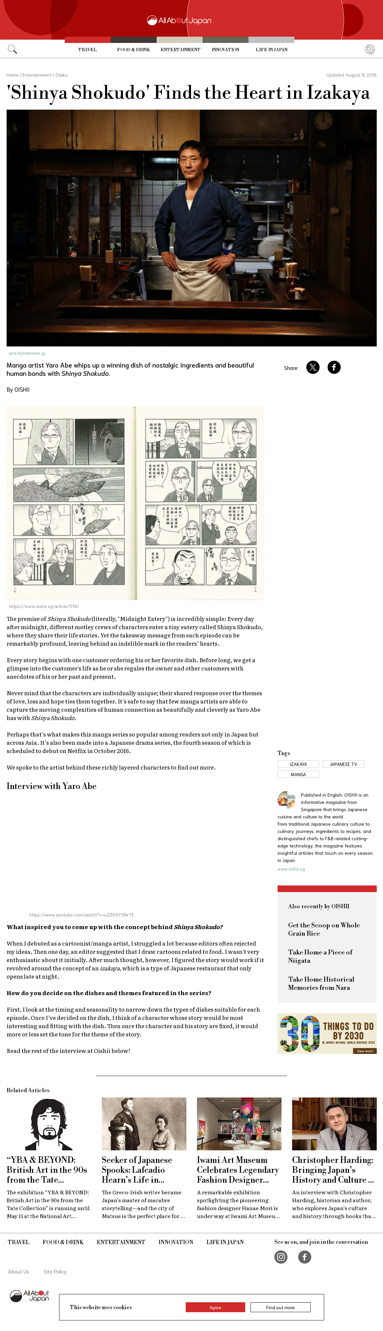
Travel (87, 50)
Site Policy (55, 1271)
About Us (18, 1271)
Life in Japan (271, 50)
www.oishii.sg (291, 869)
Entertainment (181, 50)
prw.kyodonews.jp (27, 353)
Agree (215, 1307)
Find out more (280, 1307)
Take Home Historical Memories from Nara (321, 984)
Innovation (225, 50)
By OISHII (18, 389)
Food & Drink (133, 50)
